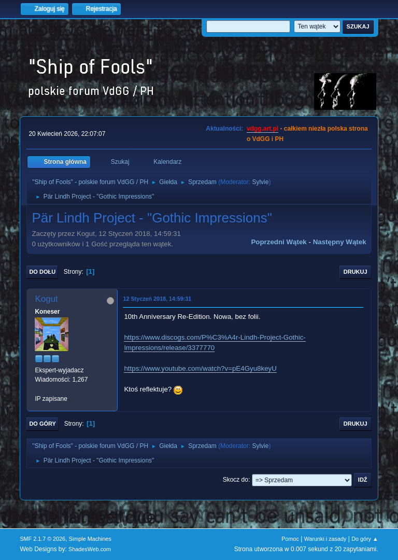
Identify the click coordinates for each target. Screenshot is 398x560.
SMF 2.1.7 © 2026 (42, 539)
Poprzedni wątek (278, 242)
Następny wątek (339, 242)
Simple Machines (90, 539)
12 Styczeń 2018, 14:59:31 (157, 299)
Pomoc (290, 539)
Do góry (42, 424)
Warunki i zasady (325, 539)
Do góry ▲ (364, 539)
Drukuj (355, 272)
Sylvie (260, 182)
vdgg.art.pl (262, 128)
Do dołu (42, 272)
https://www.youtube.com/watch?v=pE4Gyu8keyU (200, 368)
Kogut (46, 299)
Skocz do (235, 479)
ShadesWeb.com (89, 549)
